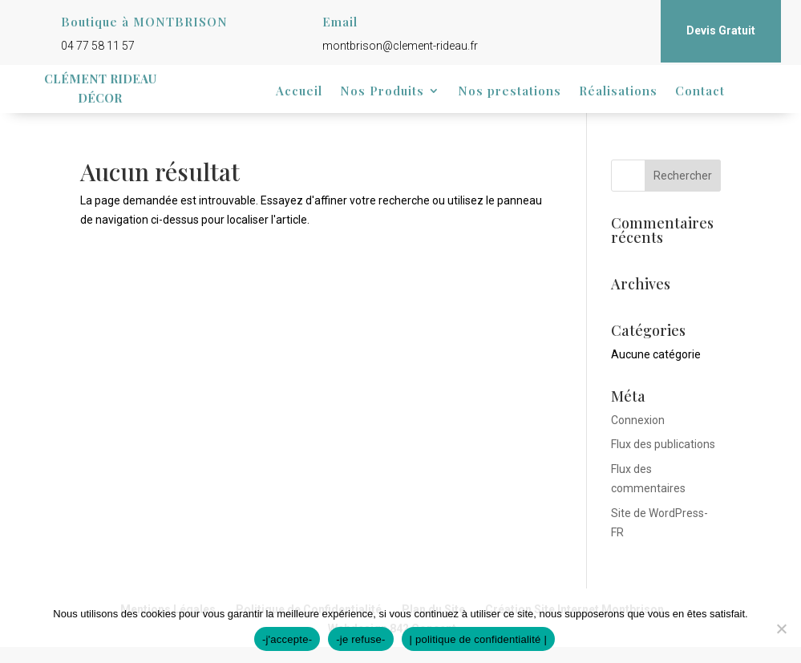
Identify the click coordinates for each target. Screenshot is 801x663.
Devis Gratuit (720, 30)
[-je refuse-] (781, 629)
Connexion (638, 420)
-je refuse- (360, 639)
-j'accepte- (287, 639)
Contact (700, 92)
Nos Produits (382, 92)
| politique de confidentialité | (479, 639)
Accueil (299, 92)
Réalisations (618, 92)
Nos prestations (509, 92)
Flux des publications (663, 444)
